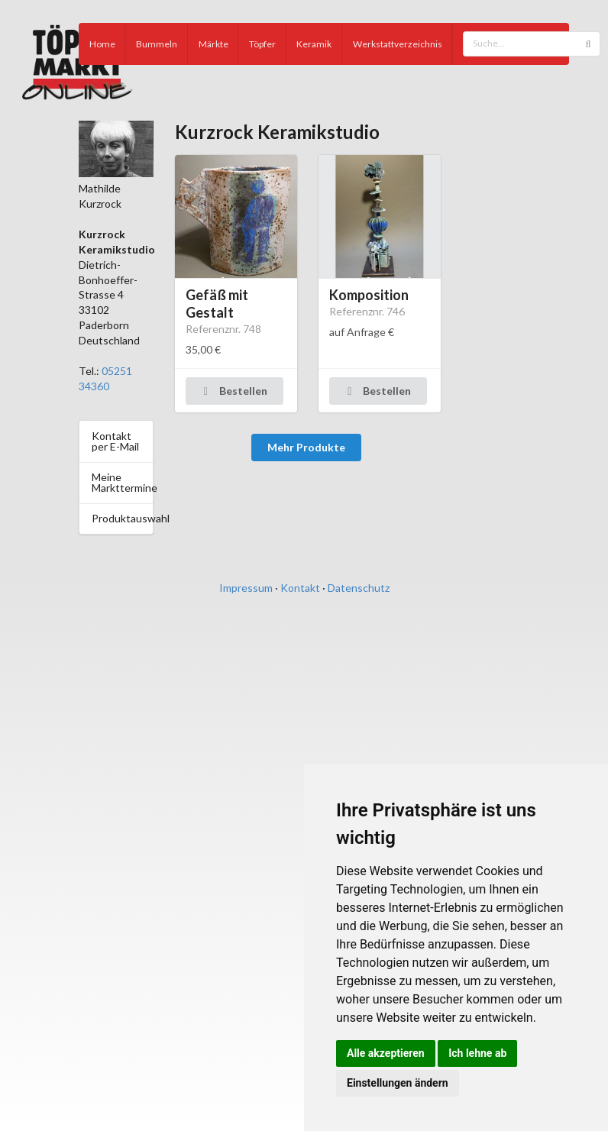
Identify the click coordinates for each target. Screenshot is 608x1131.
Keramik (313, 44)
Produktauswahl (122, 518)
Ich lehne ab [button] (477, 1053)
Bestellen (233, 390)
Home (102, 44)
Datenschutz (359, 587)
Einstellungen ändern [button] (397, 1083)
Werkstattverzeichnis (397, 44)
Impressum (246, 587)
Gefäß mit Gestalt (217, 303)
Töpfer (262, 44)
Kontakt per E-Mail (115, 441)
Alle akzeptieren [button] (386, 1053)
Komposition (369, 294)
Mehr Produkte (306, 447)
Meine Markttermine (122, 482)
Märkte (213, 44)
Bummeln (156, 44)
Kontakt (300, 587)
